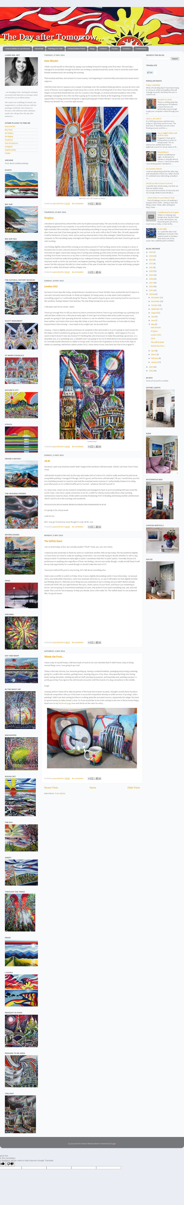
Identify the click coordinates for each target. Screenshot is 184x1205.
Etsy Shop (8, 130)
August (154, 313)
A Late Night (162, 229)
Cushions (103, 49)
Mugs (92, 49)
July (153, 317)
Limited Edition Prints (76, 49)
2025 (151, 252)
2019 (151, 275)
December (155, 298)
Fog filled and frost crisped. (168, 212)
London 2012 (51, 286)
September (155, 309)
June (153, 321)
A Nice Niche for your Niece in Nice (160, 198)
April (153, 351)
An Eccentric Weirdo (154, 169)
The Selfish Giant (53, 541)
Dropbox (49, 218)
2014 (151, 294)
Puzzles (115, 49)
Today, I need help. (153, 85)
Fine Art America (11, 143)
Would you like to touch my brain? (159, 183)
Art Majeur (9, 137)
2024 (151, 256)
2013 (151, 367)
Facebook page (65, 703)
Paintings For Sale (55, 49)
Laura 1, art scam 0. (153, 119)
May (153, 324)
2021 (151, 268)
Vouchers (127, 49)
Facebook (9, 140)
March (154, 355)
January (154, 362)
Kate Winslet (51, 61)
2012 (151, 371)
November (155, 301)
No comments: (78, 204)
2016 (151, 287)
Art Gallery (9, 133)
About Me (39, 49)
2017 (151, 283)
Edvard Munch (163, 152)
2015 (151, 290)
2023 (151, 260)
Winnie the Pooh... (53, 657)
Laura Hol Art (10, 126)
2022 (151, 264)
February (155, 358)
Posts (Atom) (60, 793)
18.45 (47, 461)
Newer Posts (51, 787)
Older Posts (133, 787)
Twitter (8, 153)
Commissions (141, 49)
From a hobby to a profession (17, 49)
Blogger (113, 1144)
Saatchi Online (10, 150)
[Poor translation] (10, 1164)
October (154, 305)
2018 (151, 279)
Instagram (9, 147)
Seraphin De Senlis (165, 100)
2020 (151, 271)
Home (92, 787)
